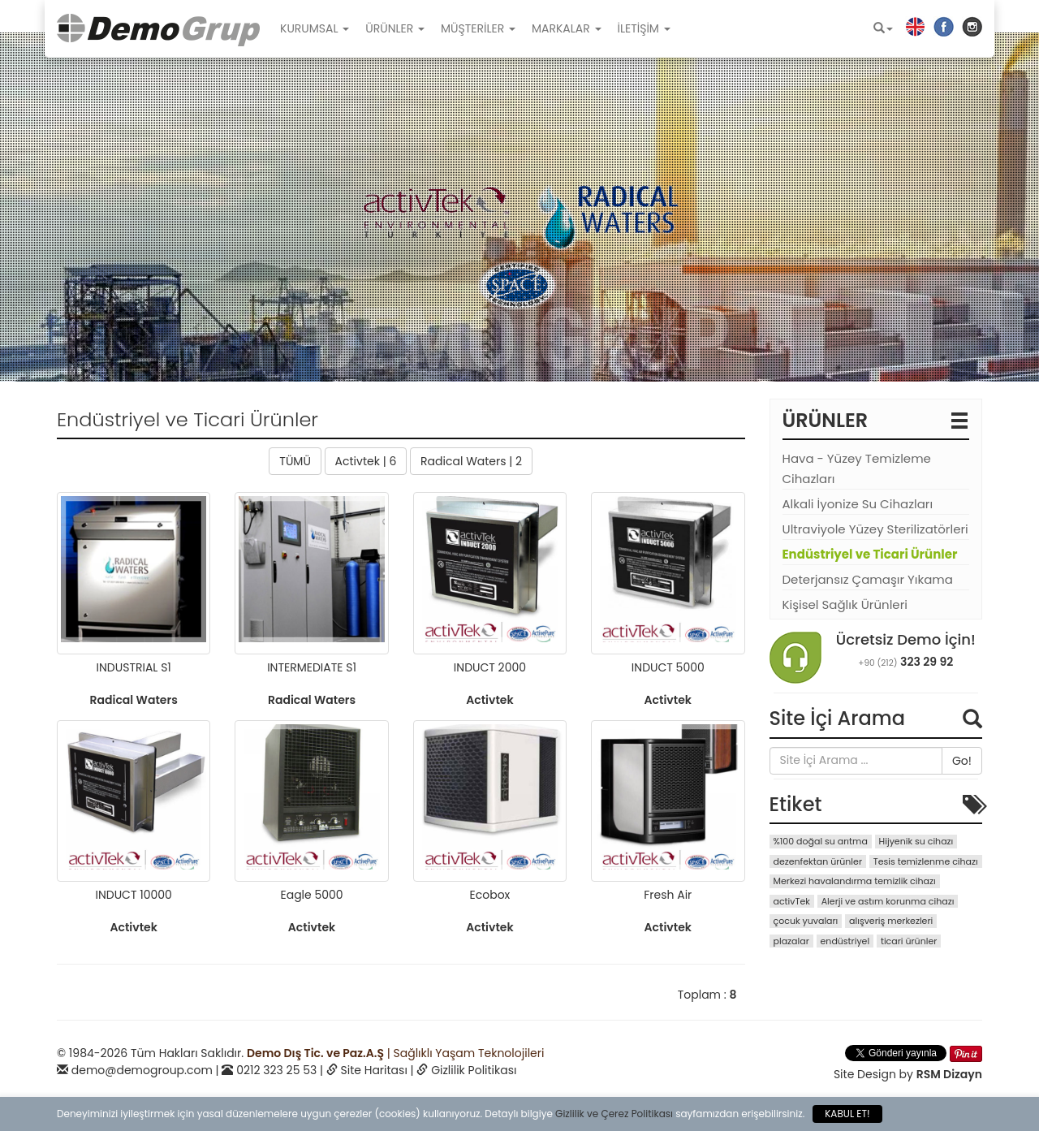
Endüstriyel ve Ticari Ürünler (870, 554)
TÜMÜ (295, 461)
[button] (883, 28)
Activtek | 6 (366, 461)
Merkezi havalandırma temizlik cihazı (855, 880)
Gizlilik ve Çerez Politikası (614, 1113)
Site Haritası (374, 1070)
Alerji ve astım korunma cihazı (888, 901)
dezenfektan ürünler (818, 861)
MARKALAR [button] (566, 28)
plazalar (791, 941)
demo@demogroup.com (142, 1070)
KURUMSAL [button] (314, 28)
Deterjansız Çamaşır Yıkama (867, 579)
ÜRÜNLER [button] (395, 28)
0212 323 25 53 (276, 1070)
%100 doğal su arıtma (821, 841)
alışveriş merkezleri (891, 920)
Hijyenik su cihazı (916, 841)
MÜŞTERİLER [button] (478, 28)
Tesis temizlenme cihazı (925, 861)
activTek (792, 901)
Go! (962, 761)
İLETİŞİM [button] (644, 28)
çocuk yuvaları (806, 920)
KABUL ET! (847, 1113)
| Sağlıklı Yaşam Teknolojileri (395, 1053)
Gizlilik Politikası (473, 1070)
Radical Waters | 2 (471, 461)
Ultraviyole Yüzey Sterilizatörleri (875, 528)
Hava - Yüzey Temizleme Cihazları (856, 468)
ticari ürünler (909, 941)
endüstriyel (845, 941)
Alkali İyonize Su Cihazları (857, 503)
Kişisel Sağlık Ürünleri (845, 604)
